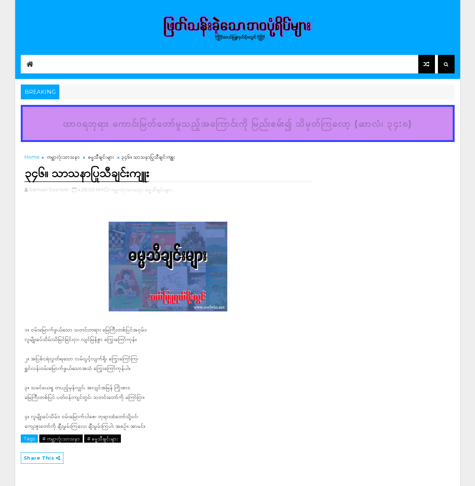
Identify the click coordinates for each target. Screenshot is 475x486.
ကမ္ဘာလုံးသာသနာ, (127, 189)
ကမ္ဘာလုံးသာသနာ (63, 157)
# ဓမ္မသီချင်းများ (102, 439)
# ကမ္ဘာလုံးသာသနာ (61, 439)
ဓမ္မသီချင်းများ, (159, 189)
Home (32, 157)
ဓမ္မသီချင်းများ (101, 157)
